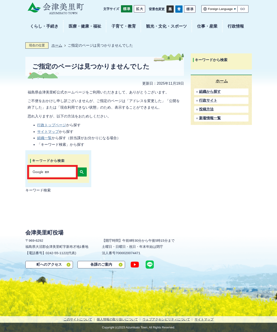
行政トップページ (51, 125)
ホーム (56, 45)
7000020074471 (128, 253)
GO (242, 9)
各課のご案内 (101, 264)
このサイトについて (78, 319)
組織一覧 (44, 138)
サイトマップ (48, 132)
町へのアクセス (49, 264)
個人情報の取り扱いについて (117, 319)
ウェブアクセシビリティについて (166, 319)
